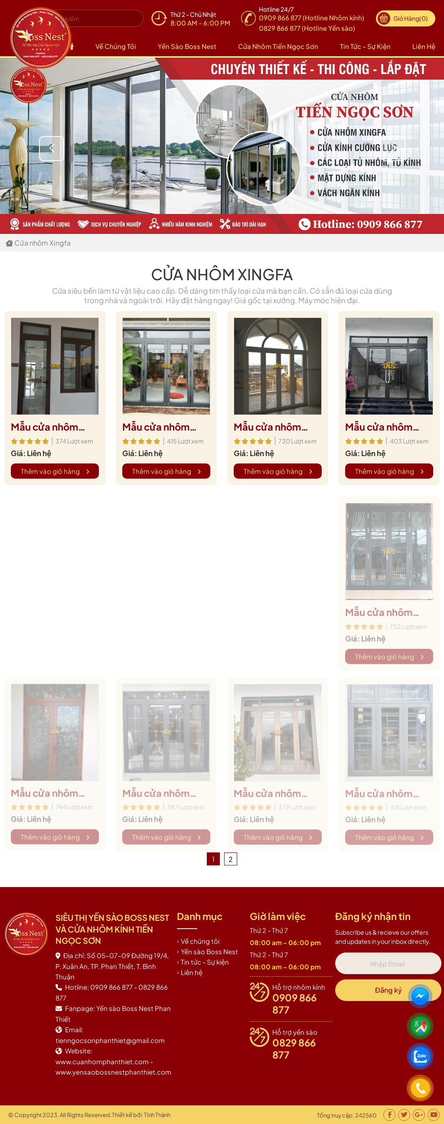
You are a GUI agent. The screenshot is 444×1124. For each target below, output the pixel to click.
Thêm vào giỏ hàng (55, 471)
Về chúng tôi (115, 46)
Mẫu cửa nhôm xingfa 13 (267, 427)
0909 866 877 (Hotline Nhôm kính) (311, 17)
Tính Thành (157, 1114)
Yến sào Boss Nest (187, 46)
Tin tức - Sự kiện (365, 46)
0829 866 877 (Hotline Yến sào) (307, 28)
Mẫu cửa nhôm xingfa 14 (155, 427)
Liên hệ (423, 46)
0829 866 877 (294, 1049)
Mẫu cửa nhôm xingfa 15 (44, 427)
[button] (393, 148)
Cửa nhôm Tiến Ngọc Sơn (278, 46)
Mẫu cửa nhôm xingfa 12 (378, 427)
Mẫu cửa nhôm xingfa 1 (378, 616)
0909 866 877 (294, 1003)
